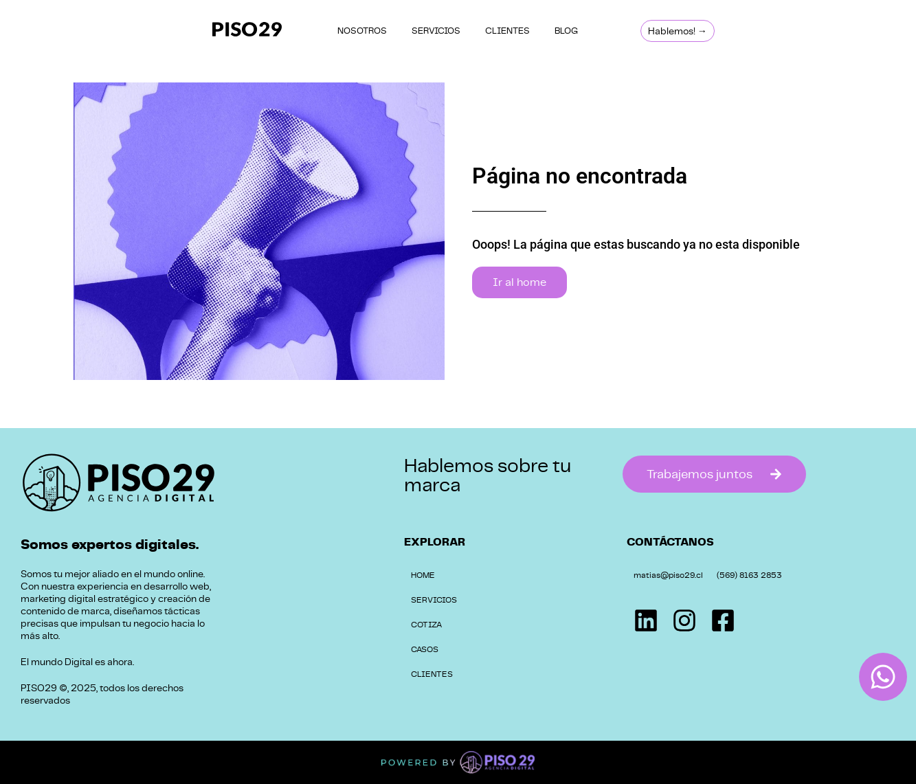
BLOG (566, 30)
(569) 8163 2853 (749, 575)
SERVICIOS (436, 30)
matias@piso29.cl (668, 575)
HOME (423, 575)
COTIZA (426, 624)
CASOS (424, 649)
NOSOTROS (362, 30)
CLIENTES (507, 30)
